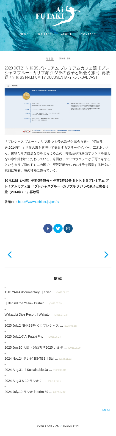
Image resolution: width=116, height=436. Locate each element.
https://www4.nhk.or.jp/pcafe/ (38, 202)
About (66, 34)
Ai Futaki (58, 16)
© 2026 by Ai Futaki (48, 426)
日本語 (50, 58)
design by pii (71, 426)
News (24, 34)
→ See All (104, 410)
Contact (88, 34)
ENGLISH (64, 58)
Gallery (45, 34)
